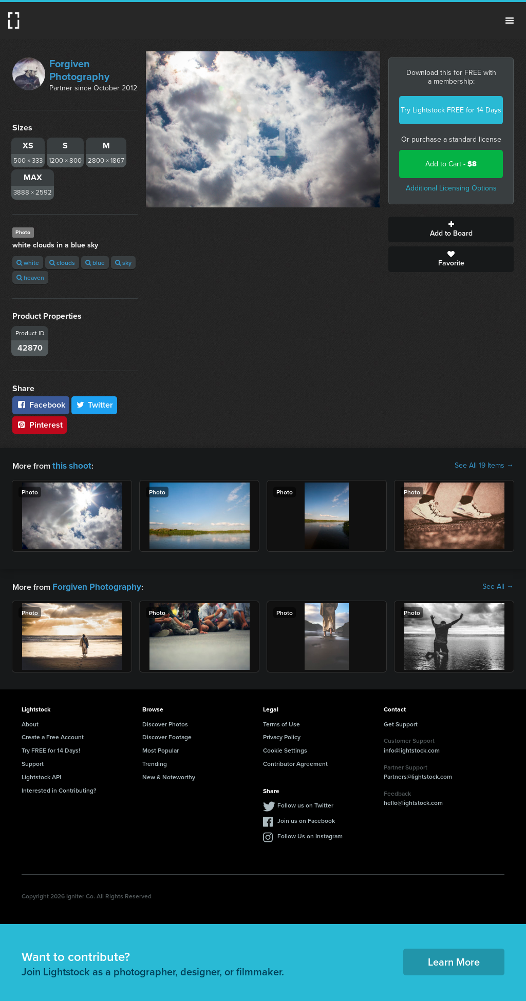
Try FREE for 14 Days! (51, 748)
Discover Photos (165, 722)
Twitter (95, 405)
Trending (154, 762)
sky (123, 262)
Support (33, 762)
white (27, 262)
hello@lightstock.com (413, 801)
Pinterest (39, 425)
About (30, 722)
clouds (62, 262)
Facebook (40, 405)
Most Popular (160, 748)
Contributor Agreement (295, 762)
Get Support (401, 722)
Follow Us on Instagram (310, 834)
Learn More (454, 960)
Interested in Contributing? (59, 788)
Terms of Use (281, 722)
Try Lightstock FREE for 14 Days (451, 110)
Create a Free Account (53, 735)
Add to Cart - (451, 164)
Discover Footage (167, 735)
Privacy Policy (281, 735)
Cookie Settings (285, 748)
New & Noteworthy (168, 775)
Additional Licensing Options (451, 188)
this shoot (70, 465)
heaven (30, 277)
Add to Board (451, 229)
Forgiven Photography (79, 70)
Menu (509, 20)
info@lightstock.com (412, 748)
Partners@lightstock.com (418, 775)
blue (95, 262)
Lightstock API (41, 775)
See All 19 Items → (484, 465)
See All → (498, 586)
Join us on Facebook (306, 819)
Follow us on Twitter (305, 803)
